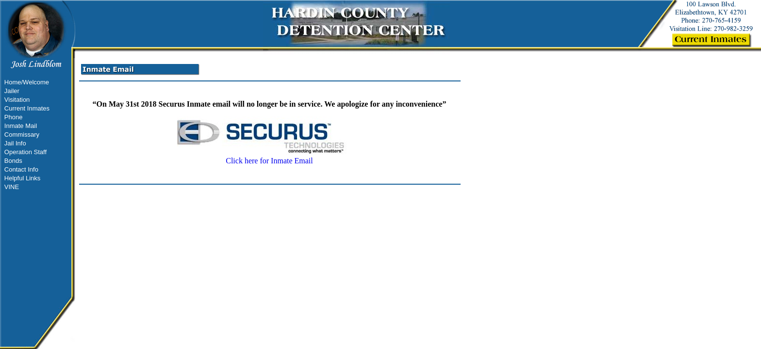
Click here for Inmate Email (269, 157)
